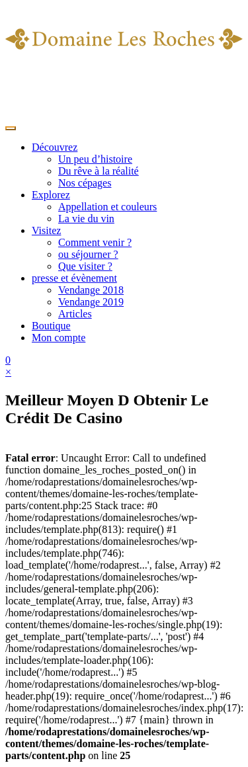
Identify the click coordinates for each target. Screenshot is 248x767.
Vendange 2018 (91, 290)
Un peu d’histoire (95, 159)
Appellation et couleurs (107, 206)
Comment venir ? (95, 242)
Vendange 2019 (91, 301)
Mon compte (58, 337)
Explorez (51, 194)
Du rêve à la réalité (98, 171)
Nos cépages (84, 182)
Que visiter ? (85, 266)
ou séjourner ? (88, 254)
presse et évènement (74, 278)
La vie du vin (86, 218)
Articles (75, 313)
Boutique (51, 325)
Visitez (46, 230)
